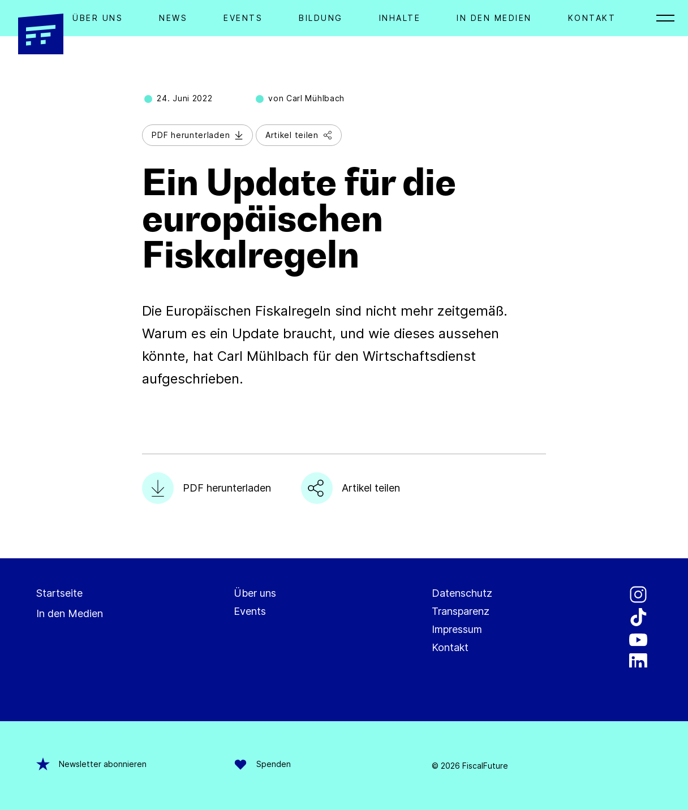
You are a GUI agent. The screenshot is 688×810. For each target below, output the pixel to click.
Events (243, 18)
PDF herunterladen (197, 135)
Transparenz (460, 611)
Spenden (262, 764)
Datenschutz (462, 593)
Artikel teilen (298, 135)
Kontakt (592, 18)
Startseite (59, 593)
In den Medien (494, 18)
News (173, 18)
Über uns (255, 593)
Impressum (457, 629)
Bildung (321, 18)
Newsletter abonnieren (91, 764)
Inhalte (400, 18)
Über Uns (97, 18)
